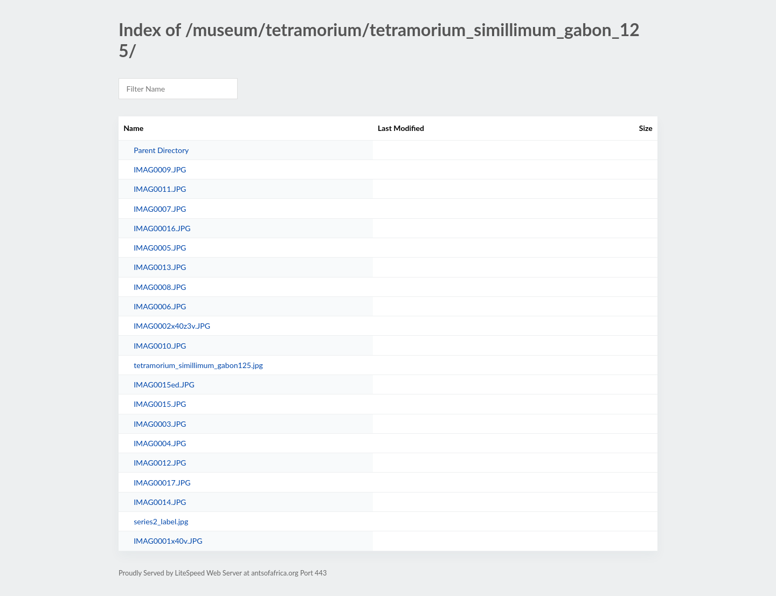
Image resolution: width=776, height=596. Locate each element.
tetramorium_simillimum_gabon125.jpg (198, 365)
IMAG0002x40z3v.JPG (172, 325)
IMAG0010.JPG (160, 345)
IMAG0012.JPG (160, 462)
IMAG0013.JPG (160, 267)
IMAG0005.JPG (160, 247)
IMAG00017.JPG (162, 482)
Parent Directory (161, 150)
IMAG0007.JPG (160, 208)
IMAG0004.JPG (160, 443)
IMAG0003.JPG (160, 423)
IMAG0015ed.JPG (164, 384)
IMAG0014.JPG (160, 502)
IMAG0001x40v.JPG (168, 540)
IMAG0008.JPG (160, 287)
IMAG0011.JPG (160, 188)
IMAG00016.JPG (162, 228)
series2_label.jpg (161, 521)
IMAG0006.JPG (160, 306)
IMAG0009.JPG (160, 169)
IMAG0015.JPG (160, 403)
